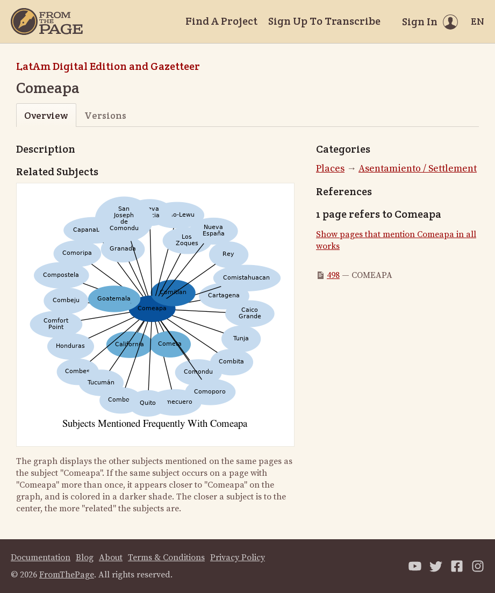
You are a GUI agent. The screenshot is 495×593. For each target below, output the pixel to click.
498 (333, 275)
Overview (46, 115)
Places (330, 168)
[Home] (47, 21)
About (111, 557)
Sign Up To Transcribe (324, 21)
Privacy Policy (237, 557)
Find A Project (221, 21)
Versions (105, 115)
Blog (85, 557)
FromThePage (66, 574)
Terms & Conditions (166, 557)
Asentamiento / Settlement (417, 168)
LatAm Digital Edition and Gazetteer (108, 66)
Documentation (40, 557)
